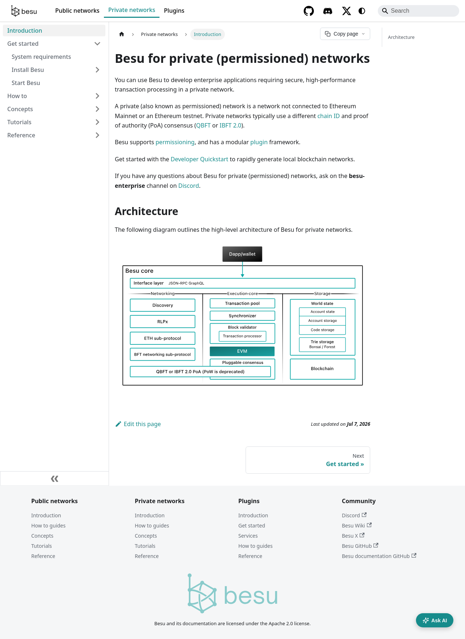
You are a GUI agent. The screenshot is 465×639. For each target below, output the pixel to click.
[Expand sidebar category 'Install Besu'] (97, 70)
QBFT (203, 125)
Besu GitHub (360, 545)
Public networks (77, 11)
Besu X (353, 535)
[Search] (418, 11)
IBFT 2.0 (230, 125)
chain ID (329, 116)
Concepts (42, 535)
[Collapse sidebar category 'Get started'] (97, 43)
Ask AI (434, 620)
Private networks (131, 10)
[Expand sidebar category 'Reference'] (97, 135)
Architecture (401, 37)
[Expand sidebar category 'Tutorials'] (97, 122)
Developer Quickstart (200, 159)
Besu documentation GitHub (379, 556)
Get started (251, 525)
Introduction (46, 515)
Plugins (174, 11)
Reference (43, 556)
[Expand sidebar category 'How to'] (97, 96)
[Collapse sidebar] (54, 478)
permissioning (174, 142)
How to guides (48, 525)
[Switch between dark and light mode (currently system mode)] (362, 11)
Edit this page (138, 424)
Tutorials (41, 545)
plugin (259, 142)
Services (248, 535)
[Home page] (122, 34)
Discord (188, 186)
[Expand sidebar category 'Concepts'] (97, 109)
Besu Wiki (357, 525)
